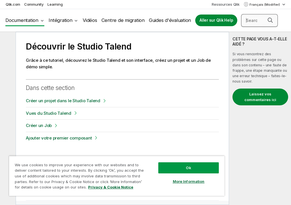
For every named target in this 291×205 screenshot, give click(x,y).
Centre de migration (123, 20)
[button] (270, 20)
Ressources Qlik (225, 4)
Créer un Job (39, 125)
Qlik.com (13, 4)
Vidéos (90, 20)
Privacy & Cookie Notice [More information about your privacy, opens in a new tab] (110, 187)
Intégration (60, 20)
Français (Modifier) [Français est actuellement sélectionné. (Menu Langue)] (265, 5)
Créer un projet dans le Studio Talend (63, 100)
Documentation (21, 20)
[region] (117, 176)
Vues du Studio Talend (48, 113)
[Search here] (259, 20)
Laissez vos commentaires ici (260, 97)
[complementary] (260, 118)
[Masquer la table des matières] (7, 40)
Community (34, 4)
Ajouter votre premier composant (59, 138)
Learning (55, 4)
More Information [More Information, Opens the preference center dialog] (189, 181)
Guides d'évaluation (170, 20)
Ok (188, 167)
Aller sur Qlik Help (216, 20)
